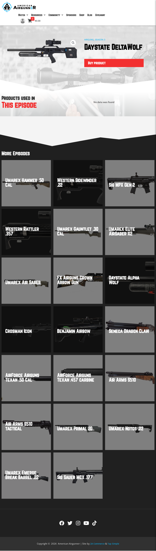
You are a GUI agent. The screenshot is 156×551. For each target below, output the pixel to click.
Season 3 (101, 39)
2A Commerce (97, 543)
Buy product (97, 63)
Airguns (89, 39)
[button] (73, 43)
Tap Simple (114, 543)
